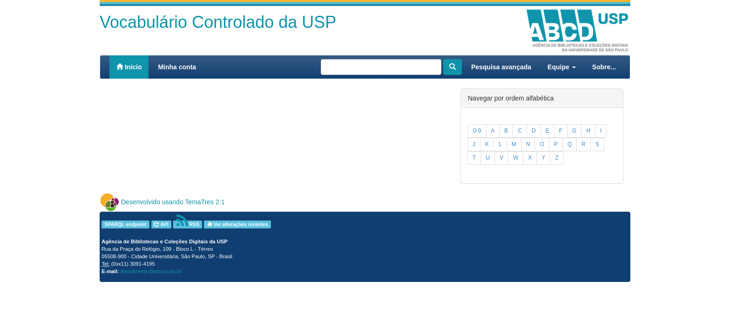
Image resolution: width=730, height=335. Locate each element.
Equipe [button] (562, 67)
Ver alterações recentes (237, 224)
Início (129, 67)
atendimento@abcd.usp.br (151, 271)
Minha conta (177, 67)
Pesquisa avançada (501, 67)
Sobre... (604, 67)
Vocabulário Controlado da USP (218, 22)
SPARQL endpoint (125, 224)
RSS (188, 224)
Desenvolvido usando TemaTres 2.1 (173, 202)
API (161, 224)
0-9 (477, 130)
